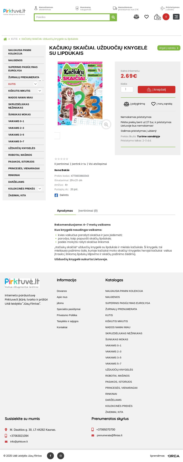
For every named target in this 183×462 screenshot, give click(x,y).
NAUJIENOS (15, 60)
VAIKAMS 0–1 (16, 121)
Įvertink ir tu (79, 163)
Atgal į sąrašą (168, 48)
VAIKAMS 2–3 (16, 128)
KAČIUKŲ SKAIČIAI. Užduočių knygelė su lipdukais (50, 39)
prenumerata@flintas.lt (109, 435)
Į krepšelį (156, 89)
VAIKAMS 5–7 (16, 141)
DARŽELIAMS (16, 182)
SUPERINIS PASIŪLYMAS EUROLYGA (23, 69)
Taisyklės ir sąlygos (68, 321)
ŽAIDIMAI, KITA (17, 195)
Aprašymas (65, 210)
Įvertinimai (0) (88, 210)
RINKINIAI (14, 175)
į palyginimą (134, 104)
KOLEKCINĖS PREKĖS (25, 188)
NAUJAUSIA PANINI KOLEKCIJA (19, 52)
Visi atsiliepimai (98, 163)
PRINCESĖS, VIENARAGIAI (24, 168)
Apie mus (62, 297)
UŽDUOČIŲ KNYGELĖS (21, 148)
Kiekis (124, 84)
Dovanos (62, 291)
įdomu (60, 303)
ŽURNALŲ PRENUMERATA (25, 78)
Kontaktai (62, 327)
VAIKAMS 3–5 (16, 134)
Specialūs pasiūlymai (68, 309)
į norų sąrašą (161, 104)
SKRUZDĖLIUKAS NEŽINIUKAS (18, 106)
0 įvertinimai (61, 163)
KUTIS (14, 39)
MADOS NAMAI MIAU (20, 97)
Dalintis (61, 195)
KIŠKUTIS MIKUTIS (25, 91)
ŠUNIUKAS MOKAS (19, 114)
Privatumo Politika (67, 315)
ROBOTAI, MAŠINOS (20, 155)
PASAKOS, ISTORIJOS (21, 161)
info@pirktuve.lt (19, 441)
